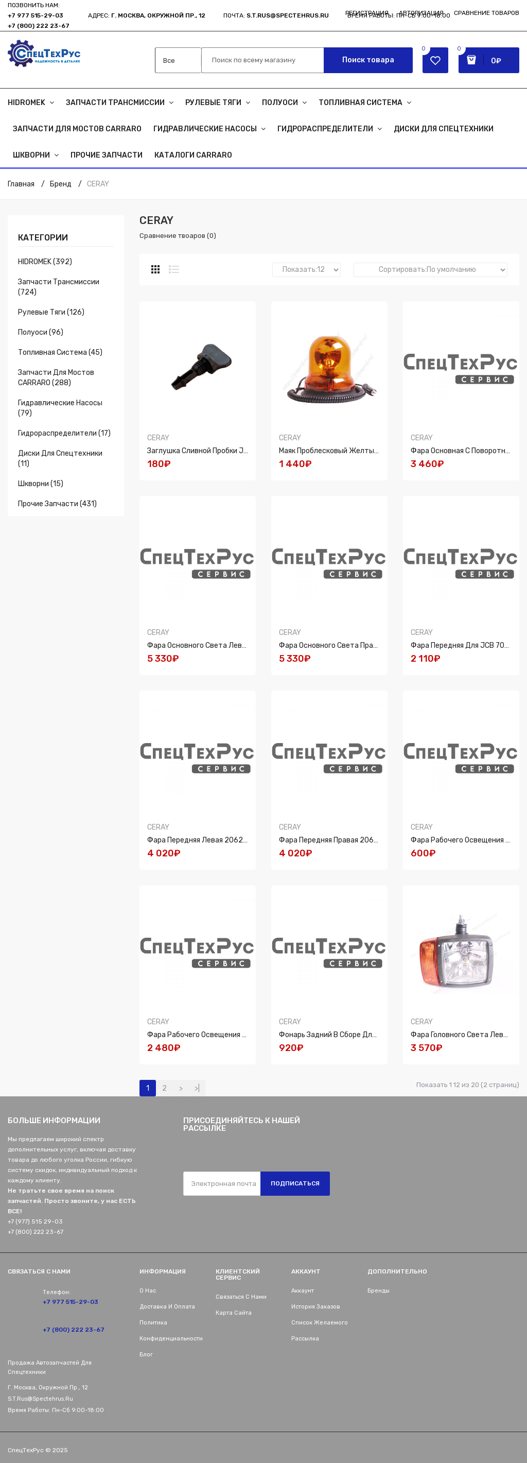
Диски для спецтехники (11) (60, 458)
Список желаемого (319, 1322)
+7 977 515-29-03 (35, 15)
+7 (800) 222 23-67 (38, 25)
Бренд (61, 184)
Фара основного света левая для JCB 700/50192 (233, 645)
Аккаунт (302, 1290)
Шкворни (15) (40, 483)
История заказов (315, 1306)
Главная (21, 184)
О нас (147, 1290)
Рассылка (305, 1338)
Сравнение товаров (486, 12)
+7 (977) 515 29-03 (35, 1221)
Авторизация (421, 12)
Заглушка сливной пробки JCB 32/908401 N (223, 450)
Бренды (378, 1290)
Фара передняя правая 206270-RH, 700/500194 (362, 840)
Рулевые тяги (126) (51, 312)
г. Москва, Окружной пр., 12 (158, 15)
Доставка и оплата (167, 1306)
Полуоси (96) (40, 332)
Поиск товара (368, 60)
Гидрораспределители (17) (64, 433)
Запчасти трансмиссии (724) (58, 287)
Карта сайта (234, 1313)
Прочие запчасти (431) (57, 504)
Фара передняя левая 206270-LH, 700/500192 (228, 840)
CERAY (98, 184)
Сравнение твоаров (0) (177, 235)
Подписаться (295, 1183)
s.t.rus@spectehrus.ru (40, 1399)
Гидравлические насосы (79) (60, 408)
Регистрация (367, 12)
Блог (146, 1354)
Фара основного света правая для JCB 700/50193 (367, 645)
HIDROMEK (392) (45, 261)
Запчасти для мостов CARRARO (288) (56, 377)
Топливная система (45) (60, 352)
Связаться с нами (241, 1297)
